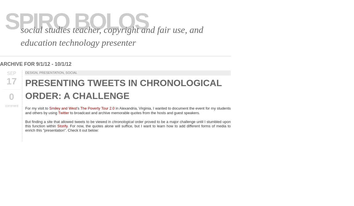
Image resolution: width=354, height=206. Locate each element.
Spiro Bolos (76, 21)
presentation (51, 72)
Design (31, 72)
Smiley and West (63, 108)
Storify (62, 126)
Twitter (63, 113)
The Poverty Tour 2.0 (97, 108)
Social (71, 72)
